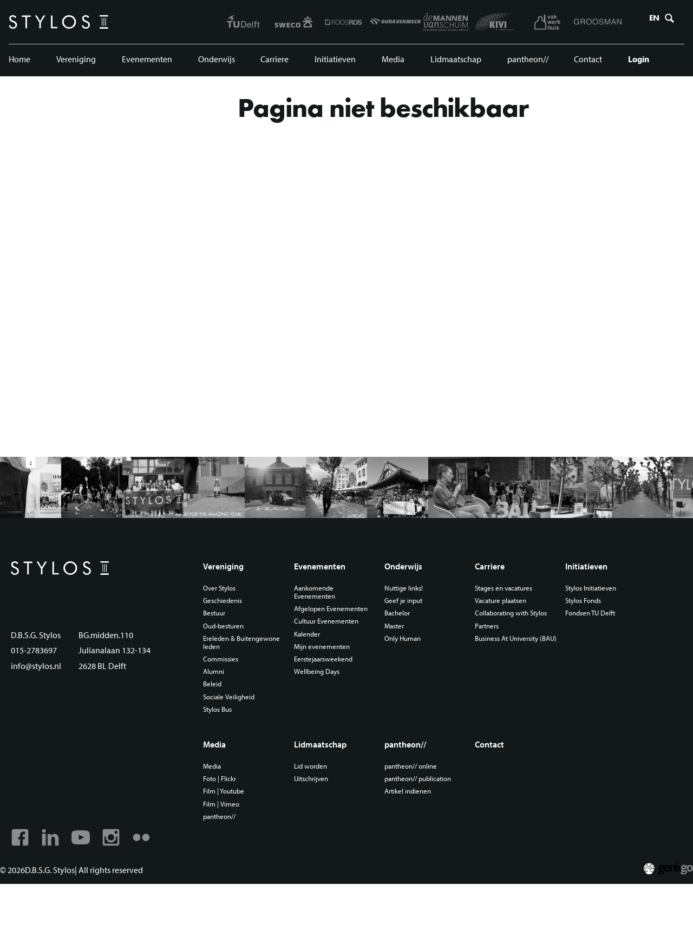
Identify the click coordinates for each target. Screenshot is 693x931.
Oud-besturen (235, 658)
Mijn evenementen (331, 689)
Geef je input (409, 632)
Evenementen (147, 62)
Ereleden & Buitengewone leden (246, 676)
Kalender (315, 676)
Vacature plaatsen (506, 632)
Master (400, 658)
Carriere (275, 62)
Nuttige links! (410, 619)
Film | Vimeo (232, 846)
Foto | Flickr (231, 820)
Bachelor (403, 645)
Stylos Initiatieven (594, 619)
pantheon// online (418, 807)
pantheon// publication (427, 820)
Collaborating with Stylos (507, 650)
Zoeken (667, 23)
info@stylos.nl (37, 716)
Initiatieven (335, 62)
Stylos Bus (229, 747)
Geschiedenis (234, 632)
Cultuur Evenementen (336, 663)
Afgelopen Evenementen (323, 645)
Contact (585, 62)
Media (392, 62)
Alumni (224, 707)
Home (20, 62)
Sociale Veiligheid (240, 734)
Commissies (232, 694)
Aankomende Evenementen (323, 623)
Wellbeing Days (325, 716)
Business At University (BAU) (513, 685)
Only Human (409, 672)
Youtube (84, 883)
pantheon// (525, 62)
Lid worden (319, 807)
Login (635, 62)
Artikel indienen (414, 833)
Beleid (222, 720)
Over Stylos (231, 619)
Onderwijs (217, 62)
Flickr (148, 883)
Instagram (116, 883)
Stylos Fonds (586, 632)
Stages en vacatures (510, 619)
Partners (491, 667)
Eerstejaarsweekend (333, 702)
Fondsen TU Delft (593, 645)
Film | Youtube (235, 833)
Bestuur (225, 645)
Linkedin (52, 883)
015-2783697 (37, 700)
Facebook (20, 883)
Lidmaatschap (454, 62)
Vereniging (76, 62)
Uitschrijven (320, 820)
